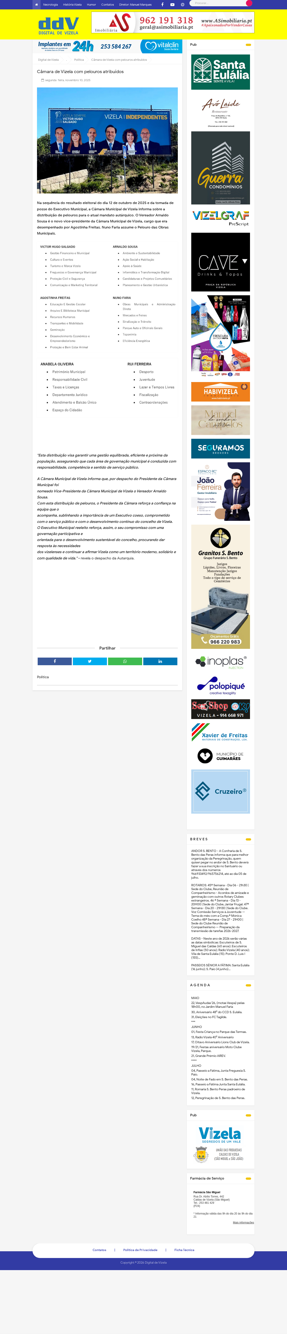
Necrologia (50, 5)
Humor (91, 5)
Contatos (107, 5)
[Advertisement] (107, 607)
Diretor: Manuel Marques (135, 5)
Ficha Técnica (184, 1250)
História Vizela (72, 5)
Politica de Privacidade (140, 1250)
